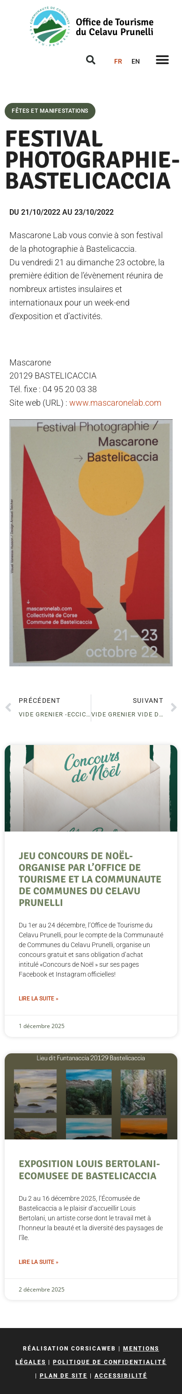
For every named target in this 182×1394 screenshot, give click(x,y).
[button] (162, 59)
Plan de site (63, 1375)
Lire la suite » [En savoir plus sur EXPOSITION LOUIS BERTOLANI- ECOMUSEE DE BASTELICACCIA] (38, 1262)
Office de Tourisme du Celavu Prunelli (114, 27)
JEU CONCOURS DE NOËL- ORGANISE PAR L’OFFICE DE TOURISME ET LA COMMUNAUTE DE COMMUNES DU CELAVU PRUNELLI (90, 879)
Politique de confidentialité (110, 1362)
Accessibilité (121, 1375)
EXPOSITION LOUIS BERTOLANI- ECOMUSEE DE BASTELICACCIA (89, 1170)
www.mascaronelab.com (115, 403)
